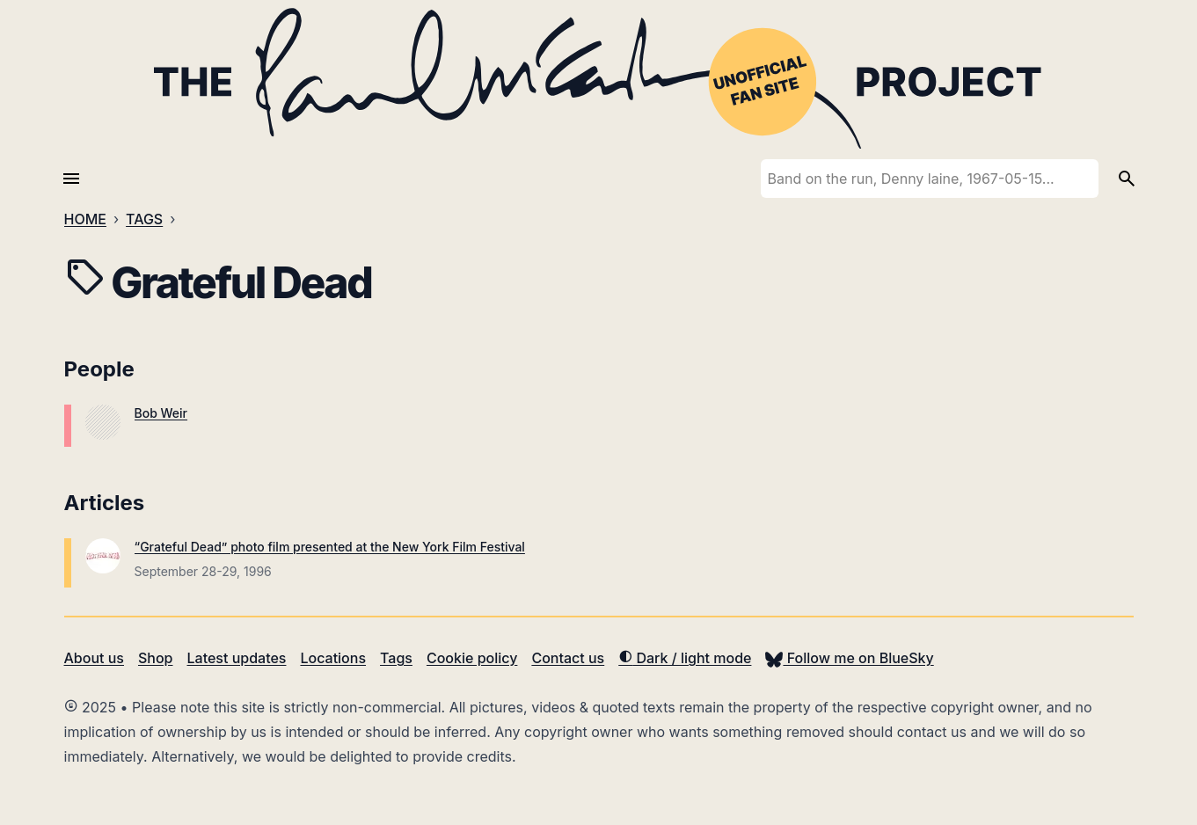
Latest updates (237, 658)
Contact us (567, 658)
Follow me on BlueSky (849, 658)
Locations (333, 658)
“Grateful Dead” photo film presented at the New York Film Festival (330, 546)
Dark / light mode (684, 658)
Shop (155, 658)
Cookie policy (472, 658)
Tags (396, 658)
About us (94, 658)
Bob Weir (161, 412)
